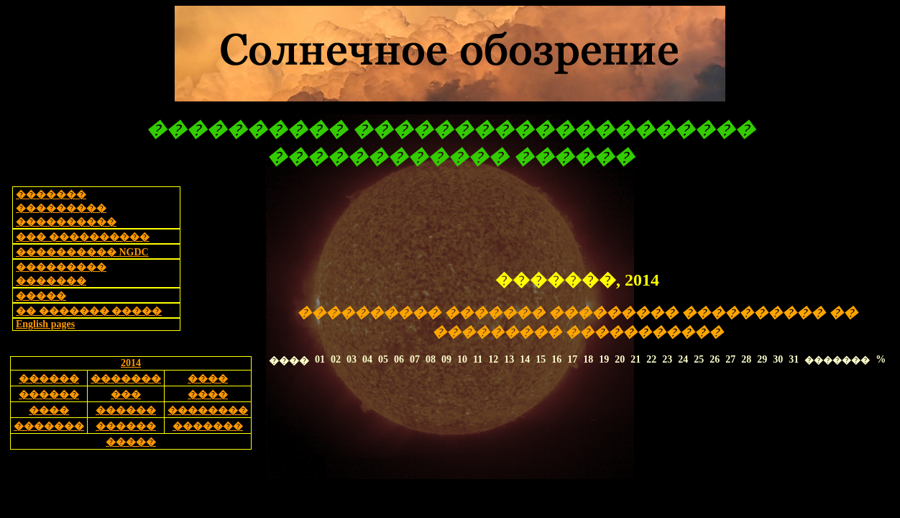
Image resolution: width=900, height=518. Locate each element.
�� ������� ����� (89, 311)
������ (49, 378)
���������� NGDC (82, 252)
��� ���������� (83, 237)
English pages (45, 324)
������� (126, 378)
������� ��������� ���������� (66, 208)
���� (208, 378)
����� (41, 296)
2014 (131, 363)
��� (126, 394)
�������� (207, 410)
